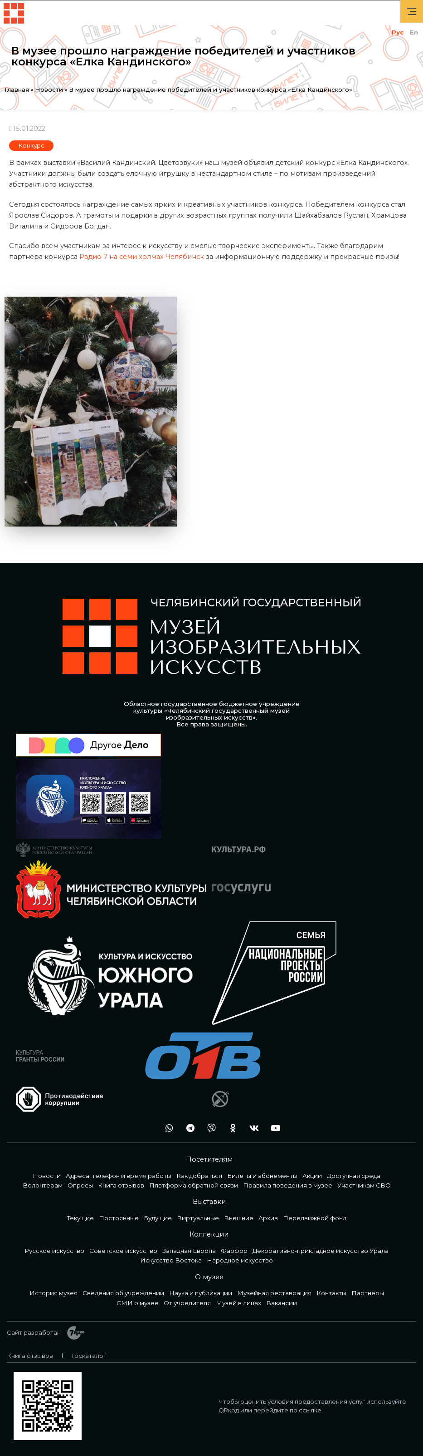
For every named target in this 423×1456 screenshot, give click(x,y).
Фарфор (234, 1250)
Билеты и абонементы (262, 1175)
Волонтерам (43, 1185)
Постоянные (119, 1218)
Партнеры (367, 1293)
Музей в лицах (238, 1303)
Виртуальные (198, 1218)
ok (230, 1127)
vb (209, 1127)
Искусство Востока (171, 1260)
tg (188, 1127)
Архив (268, 1218)
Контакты (331, 1293)
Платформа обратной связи (193, 1185)
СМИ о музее (138, 1303)
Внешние (238, 1218)
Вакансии (281, 1303)
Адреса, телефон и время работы (118, 1175)
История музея (53, 1293)
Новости (49, 89)
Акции (312, 1175)
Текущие (80, 1218)
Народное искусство (240, 1260)
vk (251, 1127)
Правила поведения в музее (287, 1185)
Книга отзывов (121, 1185)
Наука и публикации (200, 1293)
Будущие (158, 1218)
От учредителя (187, 1303)
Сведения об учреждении (123, 1293)
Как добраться (199, 1175)
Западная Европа (189, 1250)
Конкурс (31, 145)
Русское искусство (54, 1250)
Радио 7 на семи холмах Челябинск (141, 257)
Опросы (80, 1185)
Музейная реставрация (274, 1293)
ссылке (310, 1410)
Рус (398, 32)
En (414, 32)
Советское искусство (123, 1250)
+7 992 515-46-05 (145, 1127)
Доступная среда (353, 1175)
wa (166, 1127)
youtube (273, 1127)
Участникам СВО (364, 1185)
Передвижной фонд (314, 1218)
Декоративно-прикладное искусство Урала (321, 1250)
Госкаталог (89, 1355)
